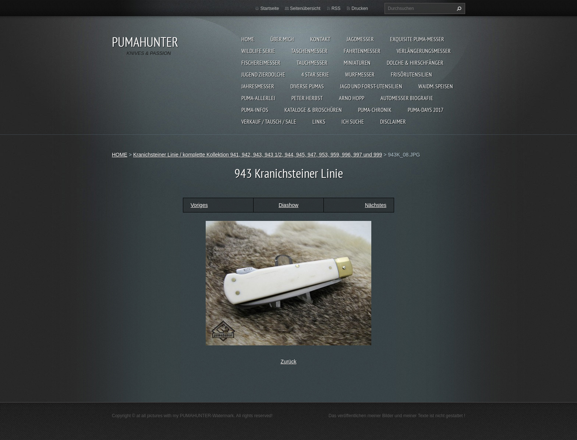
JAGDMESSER (360, 39)
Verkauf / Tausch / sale (268, 121)
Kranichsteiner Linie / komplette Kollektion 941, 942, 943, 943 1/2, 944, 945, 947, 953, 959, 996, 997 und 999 (257, 155)
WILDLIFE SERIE (258, 50)
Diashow (288, 205)
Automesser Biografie (406, 98)
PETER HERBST (307, 98)
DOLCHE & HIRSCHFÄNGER (415, 62)
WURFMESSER (360, 74)
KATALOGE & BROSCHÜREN (313, 109)
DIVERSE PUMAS (307, 86)
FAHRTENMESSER (362, 50)
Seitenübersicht (305, 8)
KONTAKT (320, 39)
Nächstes (375, 205)
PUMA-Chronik (375, 109)
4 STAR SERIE (315, 74)
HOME (247, 39)
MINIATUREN (357, 62)
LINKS (318, 121)
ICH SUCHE (352, 121)
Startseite (269, 8)
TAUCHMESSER (312, 62)
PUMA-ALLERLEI (258, 98)
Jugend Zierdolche (263, 74)
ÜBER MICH (282, 39)
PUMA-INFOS (254, 109)
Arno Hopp (351, 98)
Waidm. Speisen (435, 86)
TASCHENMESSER (309, 50)
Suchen (458, 8)
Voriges (199, 205)
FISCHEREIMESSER (260, 62)
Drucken (359, 8)
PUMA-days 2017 (425, 109)
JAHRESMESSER (257, 86)
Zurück (289, 362)
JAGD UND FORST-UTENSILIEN (371, 86)
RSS (336, 8)
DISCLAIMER (393, 121)
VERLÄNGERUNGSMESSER (424, 50)
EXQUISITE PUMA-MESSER (417, 39)
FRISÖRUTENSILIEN (411, 74)
